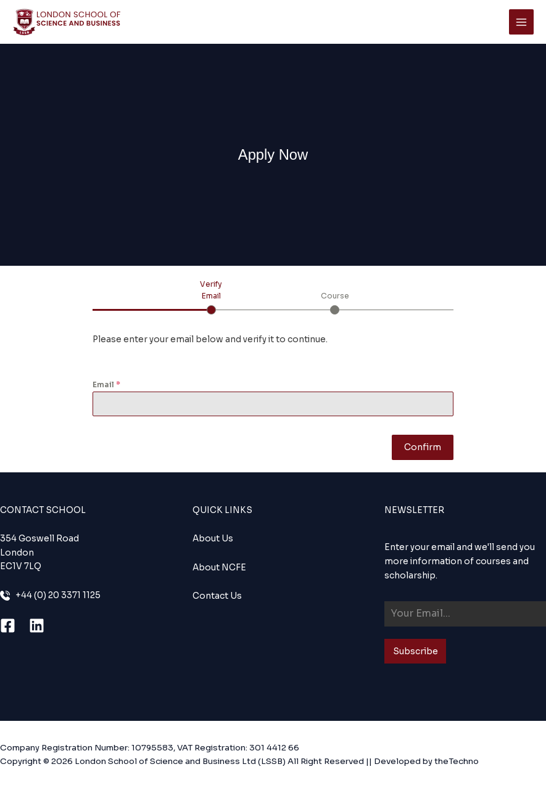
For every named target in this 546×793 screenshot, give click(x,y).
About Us (212, 538)
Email (106, 384)
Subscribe (415, 651)
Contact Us (217, 596)
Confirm (422, 447)
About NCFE (219, 567)
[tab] (211, 296)
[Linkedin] (36, 625)
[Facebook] (7, 625)
